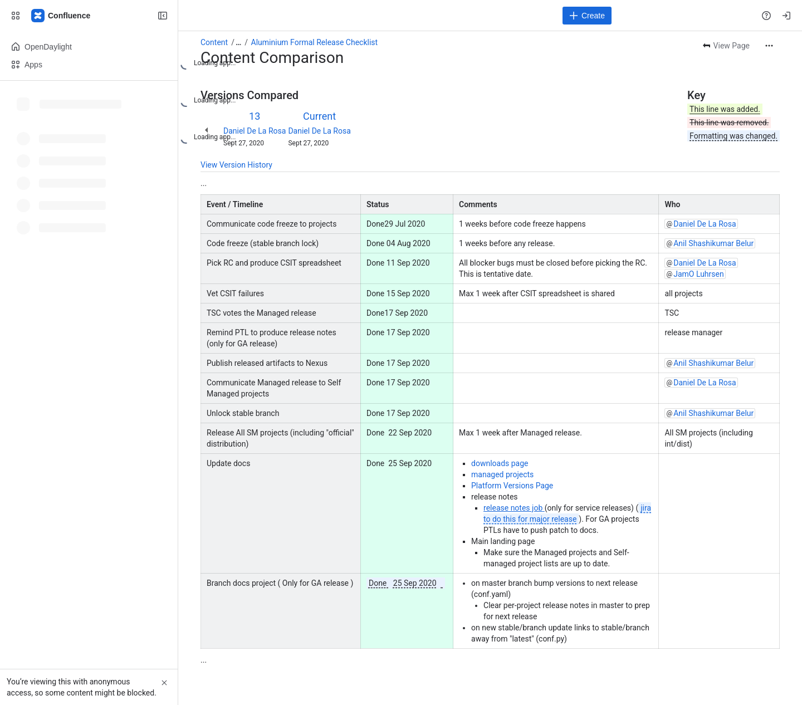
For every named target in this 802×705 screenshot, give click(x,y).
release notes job (512, 507)
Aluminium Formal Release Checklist (314, 42)
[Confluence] (61, 16)
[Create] (587, 16)
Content (214, 42)
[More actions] (769, 45)
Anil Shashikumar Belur (713, 243)
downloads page (500, 463)
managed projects (502, 474)
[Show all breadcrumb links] (238, 42)
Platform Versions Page (512, 485)
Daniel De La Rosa (254, 130)
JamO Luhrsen (698, 274)
